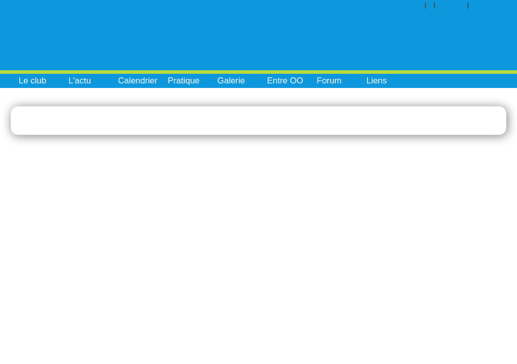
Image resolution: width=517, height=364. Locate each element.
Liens (377, 80)
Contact (454, 5)
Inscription (495, 5)
